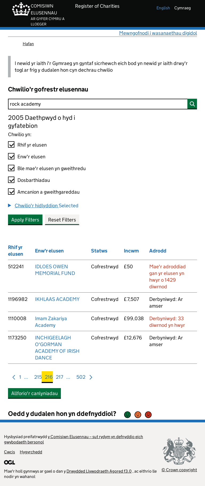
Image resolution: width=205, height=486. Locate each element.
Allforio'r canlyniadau (34, 393)
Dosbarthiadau (33, 180)
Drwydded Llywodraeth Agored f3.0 (99, 471)
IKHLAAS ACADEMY (57, 299)
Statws (99, 251)
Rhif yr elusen (32, 145)
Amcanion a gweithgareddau (48, 192)
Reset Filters (62, 220)
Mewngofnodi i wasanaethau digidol (158, 33)
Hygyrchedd (31, 451)
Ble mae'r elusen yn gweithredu (51, 168)
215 (38, 378)
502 (80, 378)
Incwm (131, 251)
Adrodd (157, 251)
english (163, 7)
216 (49, 378)
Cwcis (9, 451)
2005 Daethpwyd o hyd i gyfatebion (41, 121)
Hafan (28, 43)
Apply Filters (25, 220)
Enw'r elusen (31, 157)
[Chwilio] (102, 104)
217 (59, 378)
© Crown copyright (179, 469)
